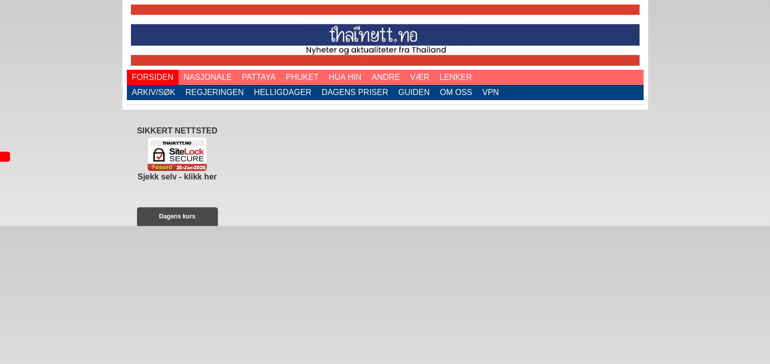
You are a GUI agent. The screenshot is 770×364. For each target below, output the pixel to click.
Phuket (302, 77)
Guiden (414, 92)
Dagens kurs (177, 216)
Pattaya (259, 77)
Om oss (456, 92)
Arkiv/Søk (153, 92)
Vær (419, 77)
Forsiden (153, 77)
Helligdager (282, 92)
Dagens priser (355, 92)
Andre (386, 77)
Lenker (455, 77)
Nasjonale (208, 77)
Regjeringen (215, 92)
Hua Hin (345, 77)
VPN (490, 92)
